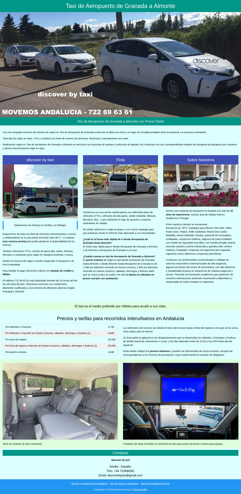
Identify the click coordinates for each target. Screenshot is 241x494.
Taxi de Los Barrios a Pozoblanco (89, 483)
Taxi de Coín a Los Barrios (124, 483)
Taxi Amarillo (140, 489)
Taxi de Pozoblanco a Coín (155, 483)
